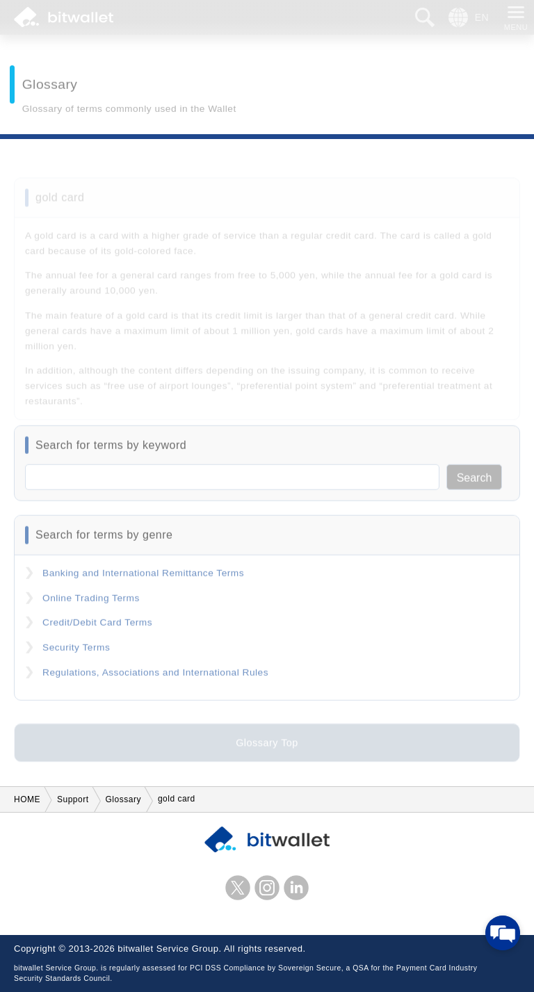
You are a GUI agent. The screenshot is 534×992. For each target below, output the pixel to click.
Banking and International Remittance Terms (143, 578)
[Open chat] (502, 933)
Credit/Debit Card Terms (97, 627)
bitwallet (63, 17)
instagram (267, 887)
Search (474, 483)
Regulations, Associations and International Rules (155, 677)
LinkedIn (296, 887)
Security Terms (76, 652)
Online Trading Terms (91, 603)
